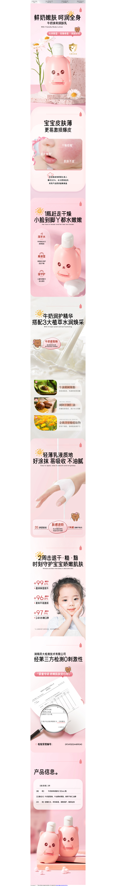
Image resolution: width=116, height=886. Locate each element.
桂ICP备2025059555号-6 (62, 885)
